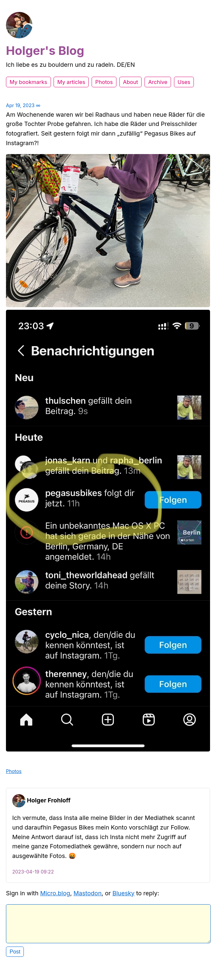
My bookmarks (28, 82)
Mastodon (87, 893)
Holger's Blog (45, 50)
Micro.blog (55, 893)
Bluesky (123, 893)
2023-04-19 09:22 (33, 871)
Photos (104, 82)
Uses (184, 82)
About (130, 82)
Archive (157, 82)
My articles (71, 82)
